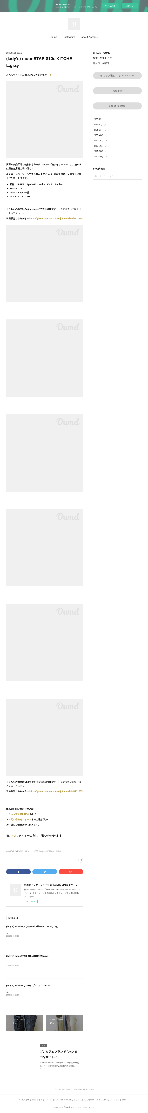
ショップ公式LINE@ (19, 814)
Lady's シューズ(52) (31, 851)
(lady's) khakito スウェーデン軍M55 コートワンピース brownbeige (41, 926)
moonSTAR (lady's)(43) (14, 851)
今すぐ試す (110, 5)
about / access (89, 37)
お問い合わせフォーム (19, 819)
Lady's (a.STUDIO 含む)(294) (50, 851)
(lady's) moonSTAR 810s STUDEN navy (27, 956)
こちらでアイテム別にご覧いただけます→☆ (25, 933)
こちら (13, 835)
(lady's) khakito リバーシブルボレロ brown (28, 985)
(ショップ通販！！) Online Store (117, 75)
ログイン (130, 6)
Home (53, 37)
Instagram (69, 37)
